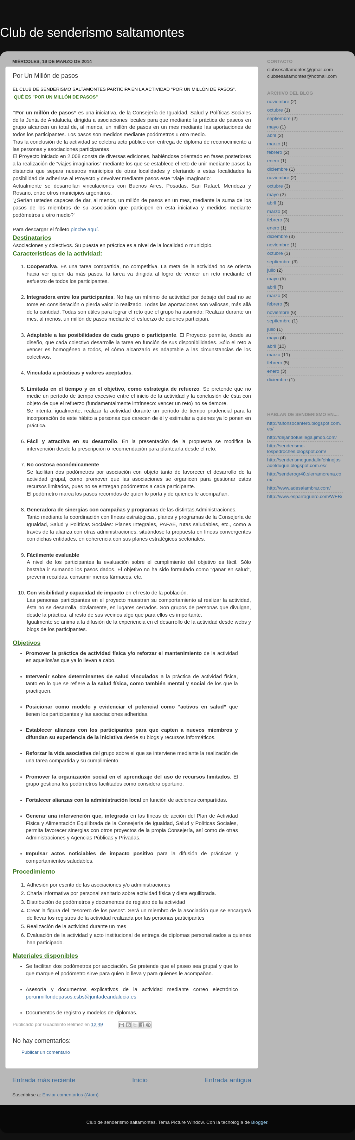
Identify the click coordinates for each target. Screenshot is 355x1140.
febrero (274, 152)
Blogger (259, 1122)
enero (273, 160)
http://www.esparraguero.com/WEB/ (304, 496)
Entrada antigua (228, 1080)
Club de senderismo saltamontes (92, 32)
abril (271, 135)
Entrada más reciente (44, 1080)
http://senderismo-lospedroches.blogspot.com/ (296, 448)
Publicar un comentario (45, 1052)
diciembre (277, 169)
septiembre (279, 118)
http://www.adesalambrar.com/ (299, 488)
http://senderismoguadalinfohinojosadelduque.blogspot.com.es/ (304, 462)
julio (271, 270)
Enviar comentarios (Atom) (71, 1094)
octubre (275, 110)
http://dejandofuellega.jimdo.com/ (302, 437)
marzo (273, 143)
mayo (273, 127)
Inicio (140, 1080)
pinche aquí (84, 229)
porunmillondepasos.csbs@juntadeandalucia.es (81, 997)
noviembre (278, 101)
